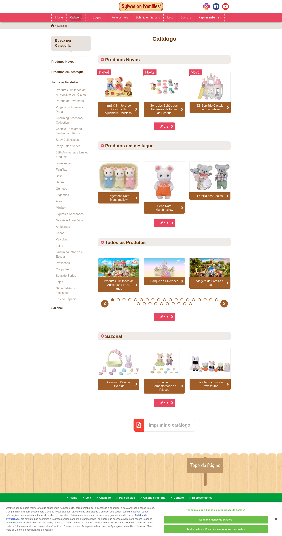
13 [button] (181, 299)
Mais (164, 126)
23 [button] (156, 303)
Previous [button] (105, 303)
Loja (170, 17)
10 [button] (164, 299)
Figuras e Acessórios (70, 214)
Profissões (63, 263)
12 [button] (176, 299)
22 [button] (150, 303)
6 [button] (141, 299)
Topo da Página (205, 465)
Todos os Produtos (64, 82)
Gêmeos (61, 188)
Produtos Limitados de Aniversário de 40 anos (71, 92)
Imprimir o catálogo (169, 425)
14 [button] (187, 299)
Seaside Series (66, 275)
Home (59, 17)
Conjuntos (62, 269)
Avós (59, 201)
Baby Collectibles (67, 139)
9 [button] (158, 299)
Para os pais (120, 17)
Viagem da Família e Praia (69, 109)
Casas (60, 233)
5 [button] (135, 299)
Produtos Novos (63, 61)
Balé (59, 176)
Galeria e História (148, 17)
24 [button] (161, 303)
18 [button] (210, 299)
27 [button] (179, 303)
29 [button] (190, 303)
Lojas (59, 245)
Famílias (61, 169)
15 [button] (193, 299)
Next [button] (224, 303)
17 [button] (205, 299)
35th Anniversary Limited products (72, 155)
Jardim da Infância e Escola (69, 254)
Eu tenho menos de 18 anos (215, 524)
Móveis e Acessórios (69, 220)
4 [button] (129, 299)
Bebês (60, 182)
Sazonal (57, 308)
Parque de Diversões (70, 100)
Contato (186, 17)
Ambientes (63, 226)
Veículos (61, 239)
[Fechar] (276, 523)
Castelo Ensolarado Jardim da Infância (69, 131)
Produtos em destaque (67, 72)
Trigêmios (62, 195)
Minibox (61, 207)
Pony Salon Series (68, 146)
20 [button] (138, 303)
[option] (118, 182)
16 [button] (199, 299)
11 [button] (170, 299)
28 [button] (184, 303)
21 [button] (144, 303)
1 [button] (112, 299)
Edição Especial (66, 299)
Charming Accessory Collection (69, 120)
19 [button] (216, 299)
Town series (64, 163)
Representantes (210, 17)
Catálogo (76, 17)
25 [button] (167, 303)
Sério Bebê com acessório (66, 290)
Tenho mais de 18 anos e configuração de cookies (215, 514)
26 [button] (173, 303)
